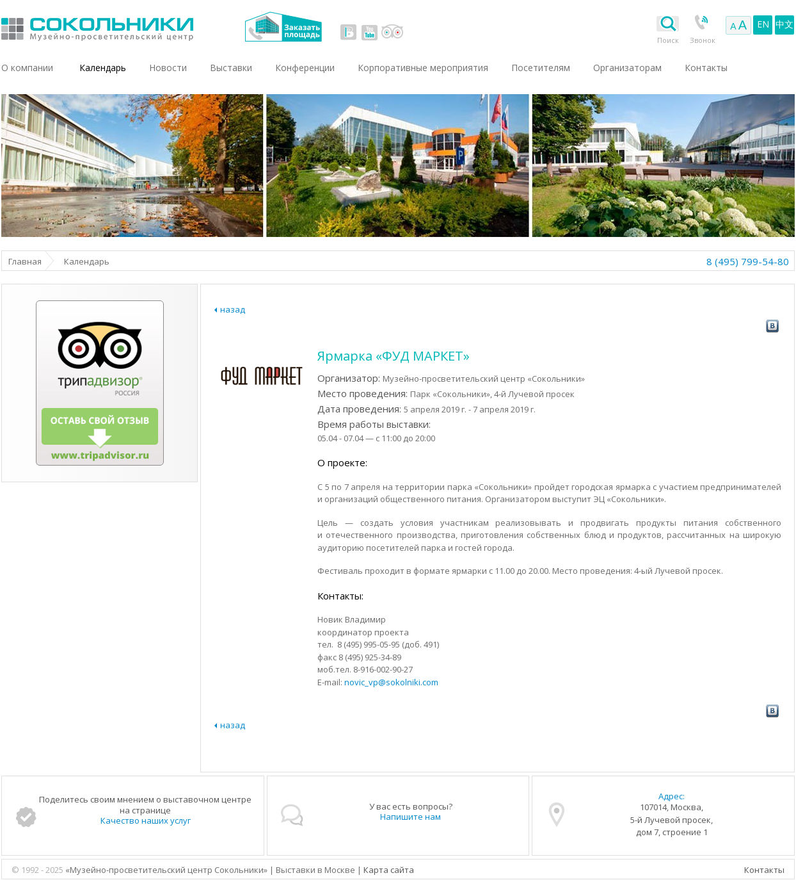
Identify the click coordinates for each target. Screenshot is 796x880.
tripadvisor (392, 32)
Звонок (702, 40)
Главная (25, 261)
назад (232, 309)
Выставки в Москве (150, 26)
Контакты (764, 870)
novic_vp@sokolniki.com (391, 682)
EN (763, 24)
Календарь (102, 67)
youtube (369, 32)
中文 (784, 24)
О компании (27, 67)
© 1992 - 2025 (38, 870)
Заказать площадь (283, 27)
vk (349, 32)
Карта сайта (388, 870)
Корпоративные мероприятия (423, 67)
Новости (168, 67)
